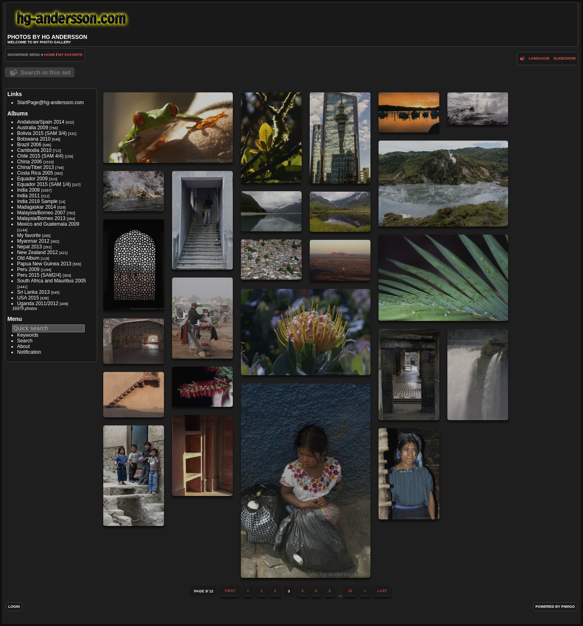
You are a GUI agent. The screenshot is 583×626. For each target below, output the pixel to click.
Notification (29, 352)
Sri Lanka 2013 (33, 292)
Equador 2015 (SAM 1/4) (44, 184)
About (23, 346)
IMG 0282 (271, 259)
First (230, 591)
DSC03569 (340, 212)
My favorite (70, 55)
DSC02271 (133, 191)
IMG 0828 (202, 455)
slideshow (564, 58)
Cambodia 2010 (34, 150)
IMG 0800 (305, 480)
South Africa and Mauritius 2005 (51, 281)
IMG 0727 (202, 387)
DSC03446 (271, 211)
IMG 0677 (477, 374)
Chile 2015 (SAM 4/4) (40, 156)
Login (14, 607)
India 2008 (28, 190)
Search (24, 341)
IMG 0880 (409, 473)
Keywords (27, 335)
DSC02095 (443, 183)
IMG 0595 (409, 374)
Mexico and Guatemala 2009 (48, 224)
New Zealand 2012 (37, 252)
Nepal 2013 (29, 247)
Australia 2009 (32, 127)
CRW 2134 (271, 137)
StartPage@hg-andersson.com (50, 102)
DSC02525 (202, 220)
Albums (17, 113)
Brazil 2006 (29, 144)
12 (350, 591)
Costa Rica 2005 (35, 173)
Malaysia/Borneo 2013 (41, 218)
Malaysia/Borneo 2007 (41, 213)
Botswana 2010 (34, 139)
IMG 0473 (305, 332)
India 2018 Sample (37, 201)
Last (382, 591)
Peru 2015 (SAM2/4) (39, 275)
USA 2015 (28, 298)
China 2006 (29, 162)
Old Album (28, 258)
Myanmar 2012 (33, 241)
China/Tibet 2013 (35, 167)
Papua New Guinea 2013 (44, 264)
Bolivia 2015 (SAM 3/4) (42, 133)
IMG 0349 (202, 318)
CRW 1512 (168, 127)
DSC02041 (477, 108)
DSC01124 (340, 138)
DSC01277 (409, 112)
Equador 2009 (32, 179)
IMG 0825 (133, 394)
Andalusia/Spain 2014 (40, 122)
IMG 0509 (133, 341)
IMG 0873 (133, 475)
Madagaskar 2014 (36, 207)
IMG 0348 (340, 260)
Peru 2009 (28, 269)
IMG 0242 (133, 264)
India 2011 (28, 196)
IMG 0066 (443, 278)
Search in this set (45, 72)
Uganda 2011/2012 (37, 303)
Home (49, 55)
